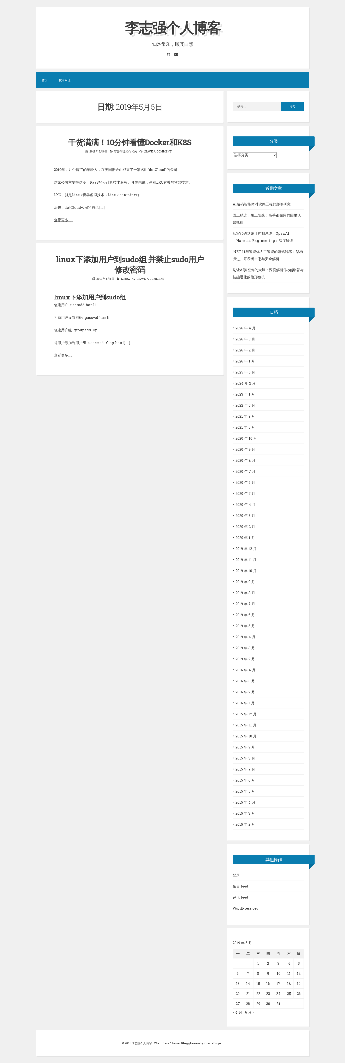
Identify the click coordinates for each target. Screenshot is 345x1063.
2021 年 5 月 (245, 427)
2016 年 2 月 (245, 691)
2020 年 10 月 (246, 438)
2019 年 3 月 (245, 647)
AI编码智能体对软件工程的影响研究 (262, 203)
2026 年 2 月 (245, 349)
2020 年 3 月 (245, 515)
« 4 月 (237, 1012)
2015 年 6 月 (245, 779)
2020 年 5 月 (245, 493)
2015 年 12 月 (246, 713)
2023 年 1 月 (245, 393)
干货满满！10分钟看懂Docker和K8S (130, 142)
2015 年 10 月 (246, 735)
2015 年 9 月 (245, 746)
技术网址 (64, 80)
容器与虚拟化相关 (125, 151)
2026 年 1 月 (245, 360)
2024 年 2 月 (246, 382)
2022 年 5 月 (245, 405)
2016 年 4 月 (245, 669)
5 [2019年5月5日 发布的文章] (299, 963)
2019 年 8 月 (245, 592)
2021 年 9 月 (245, 416)
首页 (44, 80)
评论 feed (240, 897)
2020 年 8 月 (245, 460)
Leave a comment (158, 151)
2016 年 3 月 (245, 680)
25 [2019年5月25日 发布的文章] (289, 993)
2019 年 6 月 (245, 614)
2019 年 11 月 (246, 559)
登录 (236, 875)
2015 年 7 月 (245, 768)
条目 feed (240, 886)
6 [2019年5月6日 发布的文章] (238, 973)
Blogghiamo (190, 1043)
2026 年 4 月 (246, 327)
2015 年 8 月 (245, 757)
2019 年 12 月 (246, 548)
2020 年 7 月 (245, 471)
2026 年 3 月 (245, 338)
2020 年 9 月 (245, 449)
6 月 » (249, 1012)
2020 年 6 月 (245, 482)
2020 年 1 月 (245, 537)
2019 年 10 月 (246, 570)
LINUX (125, 278)
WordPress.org (246, 908)
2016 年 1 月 (245, 702)
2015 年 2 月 (245, 824)
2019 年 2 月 (245, 658)
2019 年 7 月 (245, 603)
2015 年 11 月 (246, 724)
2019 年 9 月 (245, 581)
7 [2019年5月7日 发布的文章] (248, 973)
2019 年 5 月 (245, 625)
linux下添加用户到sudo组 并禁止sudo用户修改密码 (130, 263)
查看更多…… (63, 219)
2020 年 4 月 (246, 504)
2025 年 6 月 (245, 371)
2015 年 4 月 (245, 802)
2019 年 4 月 (245, 636)
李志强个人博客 (172, 27)
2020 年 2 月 (245, 526)
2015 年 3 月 (245, 813)
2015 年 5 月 (245, 790)
